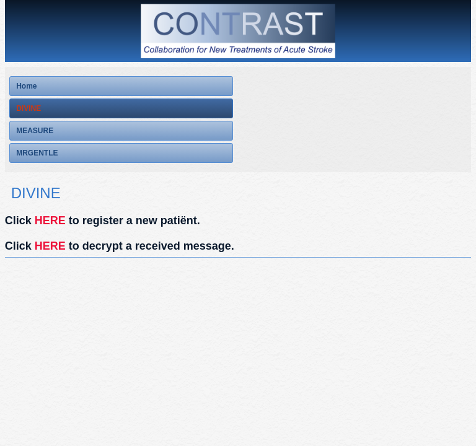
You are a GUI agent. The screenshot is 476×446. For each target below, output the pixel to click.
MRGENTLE (37, 153)
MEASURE (34, 130)
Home (26, 86)
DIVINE (28, 108)
